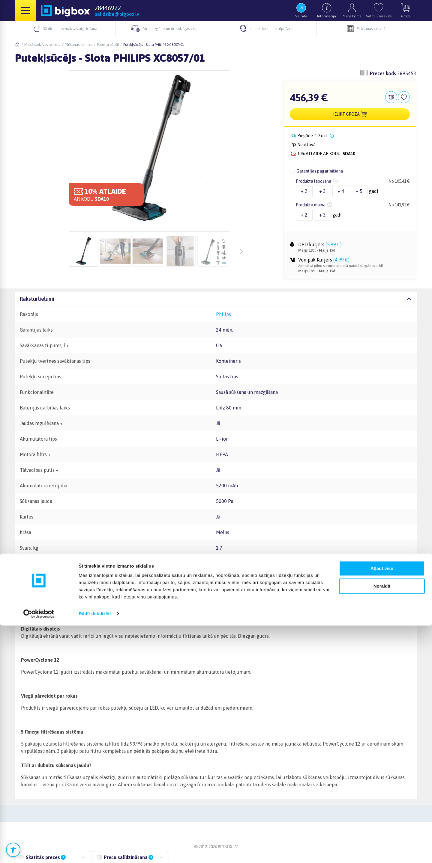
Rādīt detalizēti (95, 851)
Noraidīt (382, 823)
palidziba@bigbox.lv (116, 14)
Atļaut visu (382, 806)
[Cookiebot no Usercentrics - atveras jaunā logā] (39, 851)
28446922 (107, 7)
